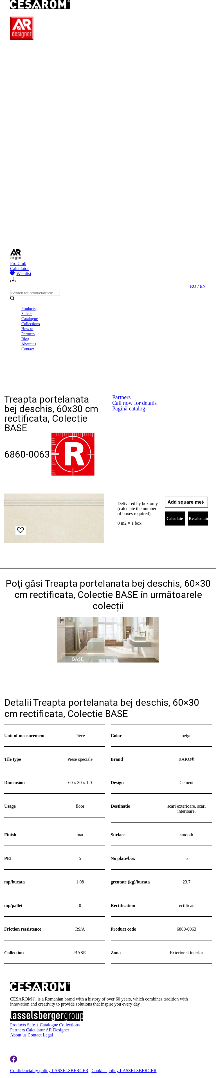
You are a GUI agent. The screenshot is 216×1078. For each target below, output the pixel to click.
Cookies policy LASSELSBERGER (123, 1070)
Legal (48, 1035)
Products (28, 308)
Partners (28, 334)
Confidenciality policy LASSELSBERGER (49, 1070)
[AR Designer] (21, 38)
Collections (30, 323)
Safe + (26, 313)
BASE (78, 659)
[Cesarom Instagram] (30, 1061)
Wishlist (20, 273)
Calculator (19, 268)
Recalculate (198, 518)
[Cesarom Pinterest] (39, 1061)
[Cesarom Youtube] (47, 1061)
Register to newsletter (37, 1043)
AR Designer (57, 1029)
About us (28, 344)
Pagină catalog (128, 408)
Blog (25, 339)
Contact (27, 349)
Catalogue (29, 318)
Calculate (174, 518)
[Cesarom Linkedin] (22, 1061)
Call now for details (134, 403)
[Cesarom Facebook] (13, 1061)
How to (27, 328)
